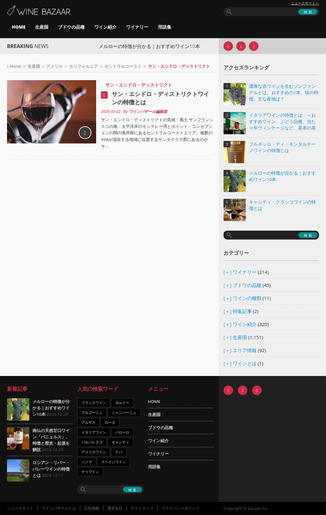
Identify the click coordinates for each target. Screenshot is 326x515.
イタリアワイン (94, 432)
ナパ (118, 451)
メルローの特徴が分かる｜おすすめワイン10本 (157, 46)
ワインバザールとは (59, 508)
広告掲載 (91, 508)
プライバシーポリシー (180, 508)
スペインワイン (113, 461)
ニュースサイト (20, 508)
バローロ (122, 432)
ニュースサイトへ (305, 3)
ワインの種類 (247, 298)
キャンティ (120, 442)
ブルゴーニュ (92, 412)
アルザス (89, 422)
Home (15, 66)
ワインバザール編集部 (148, 111)
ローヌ (110, 422)
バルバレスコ (92, 442)
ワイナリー (137, 27)
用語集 (164, 27)
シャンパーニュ (124, 412)
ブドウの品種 (71, 27)
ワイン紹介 (105, 27)
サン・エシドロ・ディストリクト (138, 85)
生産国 (41, 27)
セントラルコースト (123, 66)
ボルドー (122, 402)
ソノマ (87, 461)
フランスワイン (94, 402)
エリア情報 (245, 350)
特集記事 (242, 311)
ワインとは (245, 363)
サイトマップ (142, 508)
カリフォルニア (83, 66)
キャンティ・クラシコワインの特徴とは (282, 205)
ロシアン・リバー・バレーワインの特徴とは (51, 469)
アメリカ (54, 66)
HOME (18, 27)
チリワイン (90, 471)
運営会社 (115, 508)
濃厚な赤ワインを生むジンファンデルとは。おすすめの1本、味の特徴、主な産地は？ (283, 92)
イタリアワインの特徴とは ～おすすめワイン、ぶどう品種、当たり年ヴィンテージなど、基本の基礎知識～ (282, 122)
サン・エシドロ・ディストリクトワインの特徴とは (160, 98)
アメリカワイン (94, 451)
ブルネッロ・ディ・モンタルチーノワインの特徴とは (282, 147)
